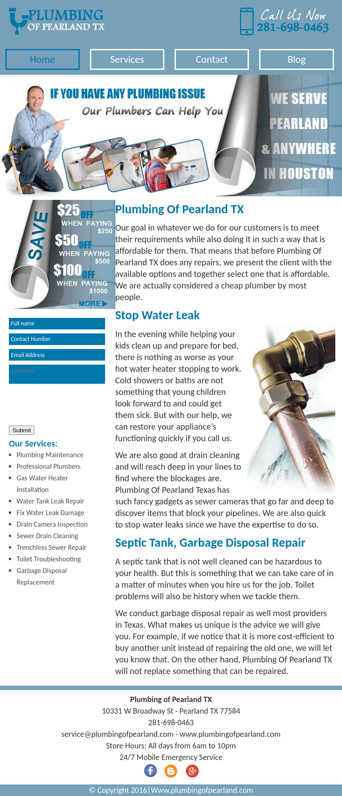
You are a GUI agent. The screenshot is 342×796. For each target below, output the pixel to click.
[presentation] (74, 406)
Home (42, 59)
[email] (117, 734)
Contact (212, 59)
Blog (297, 59)
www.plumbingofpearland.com (230, 734)
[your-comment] (57, 374)
